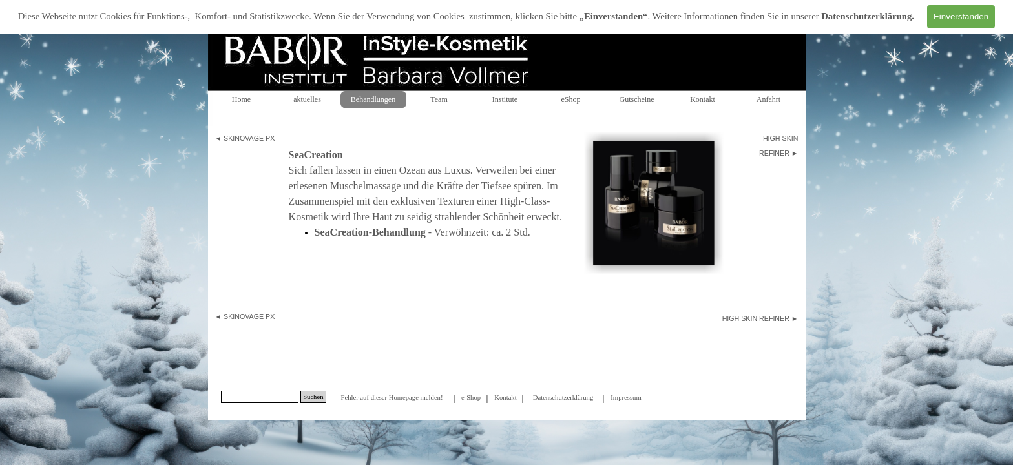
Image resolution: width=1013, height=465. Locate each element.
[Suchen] (260, 397)
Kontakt (702, 99)
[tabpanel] (248, 138)
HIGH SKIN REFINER (755, 318)
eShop (571, 99)
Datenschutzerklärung (866, 16)
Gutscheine (637, 99)
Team (438, 99)
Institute (504, 99)
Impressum (626, 397)
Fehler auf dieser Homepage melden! (391, 397)
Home (241, 99)
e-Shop (471, 397)
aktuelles (307, 99)
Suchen (313, 396)
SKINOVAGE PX (249, 138)
